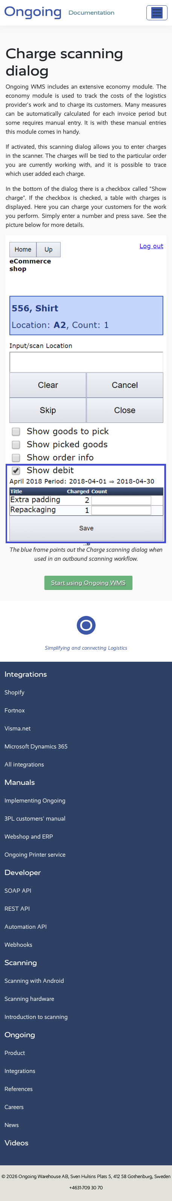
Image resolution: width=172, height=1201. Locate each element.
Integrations (26, 674)
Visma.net (17, 728)
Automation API (26, 926)
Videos (17, 1143)
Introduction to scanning (36, 1016)
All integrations (24, 764)
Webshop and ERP (29, 836)
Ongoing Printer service (35, 854)
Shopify (14, 692)
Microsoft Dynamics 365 (36, 746)
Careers (14, 1106)
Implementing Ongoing (35, 800)
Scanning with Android (34, 980)
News (12, 1125)
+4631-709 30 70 (86, 1187)
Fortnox (15, 710)
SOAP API (18, 890)
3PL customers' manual (35, 818)
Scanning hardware (29, 998)
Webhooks (18, 944)
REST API (17, 908)
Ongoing (20, 1035)
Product (15, 1052)
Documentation (91, 12)
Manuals (20, 782)
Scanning (21, 962)
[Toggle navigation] (156, 12)
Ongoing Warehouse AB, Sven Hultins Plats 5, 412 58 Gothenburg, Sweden (94, 1176)
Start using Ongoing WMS (88, 582)
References (19, 1088)
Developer (23, 872)
